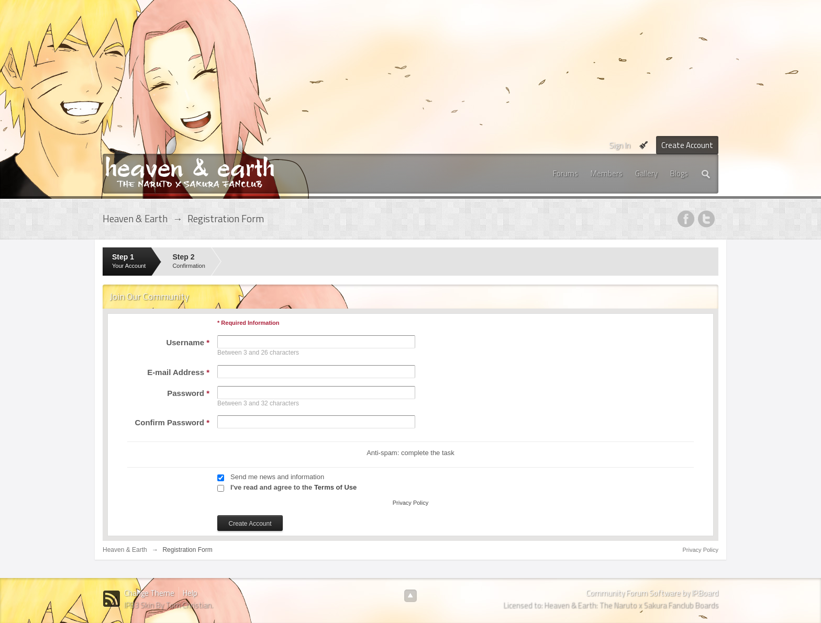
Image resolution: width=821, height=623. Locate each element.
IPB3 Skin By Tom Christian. (168, 605)
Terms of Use (335, 487)
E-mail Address (178, 372)
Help (190, 593)
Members (607, 173)
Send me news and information (277, 477)
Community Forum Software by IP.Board (652, 593)
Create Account (687, 145)
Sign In (619, 145)
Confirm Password (172, 422)
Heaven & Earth (125, 549)
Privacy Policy (410, 503)
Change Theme (149, 593)
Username (187, 342)
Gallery (646, 173)
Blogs (679, 173)
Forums (565, 173)
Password (188, 393)
